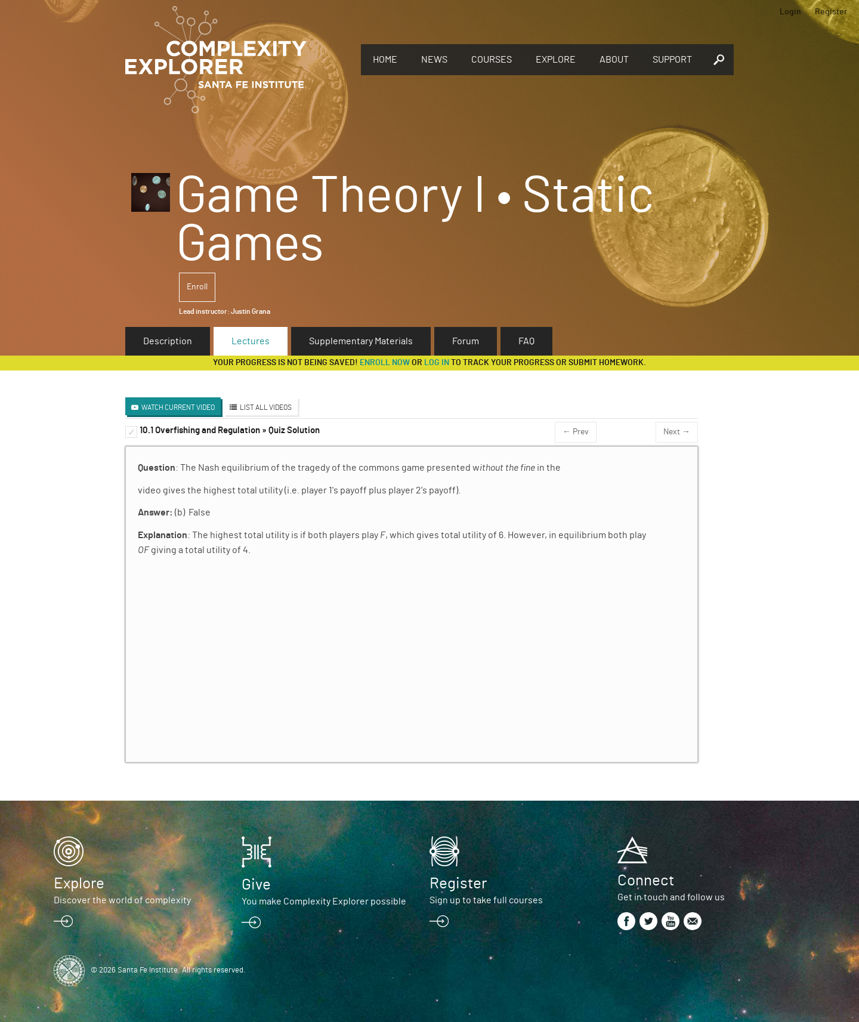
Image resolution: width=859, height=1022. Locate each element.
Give (256, 885)
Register (831, 12)
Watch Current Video (178, 407)
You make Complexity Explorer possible (324, 901)
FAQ (526, 341)
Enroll (197, 287)
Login (790, 12)
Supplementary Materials (361, 341)
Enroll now (385, 363)
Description (167, 341)
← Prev (576, 432)
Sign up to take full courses (486, 900)
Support (672, 59)
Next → (676, 432)
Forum (465, 341)
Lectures (250, 341)
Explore (556, 59)
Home (385, 59)
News (434, 59)
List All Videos (266, 407)
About (614, 59)
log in (436, 363)
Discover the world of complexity (122, 900)
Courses (491, 59)
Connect (645, 880)
